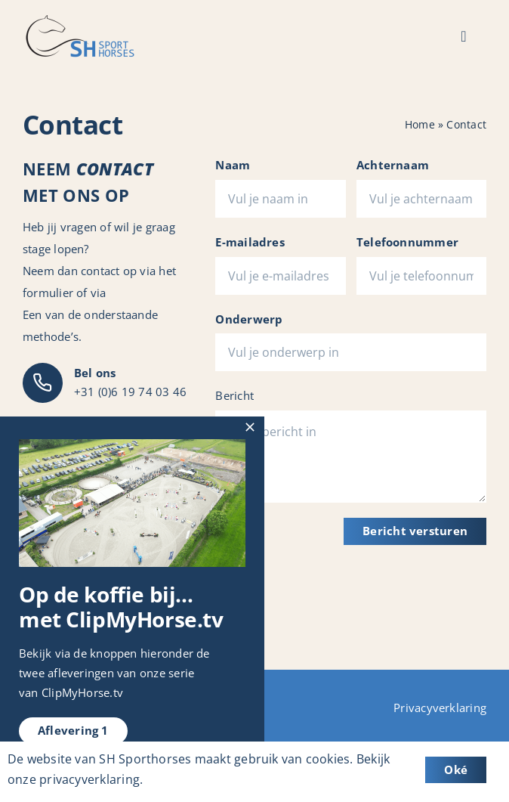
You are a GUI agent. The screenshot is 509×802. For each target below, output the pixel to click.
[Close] (250, 427)
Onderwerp (248, 319)
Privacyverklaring (439, 707)
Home (420, 124)
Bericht (234, 395)
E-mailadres (249, 241)
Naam (232, 164)
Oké (455, 769)
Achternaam (392, 164)
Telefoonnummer (407, 241)
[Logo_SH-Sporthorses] (79, 20)
